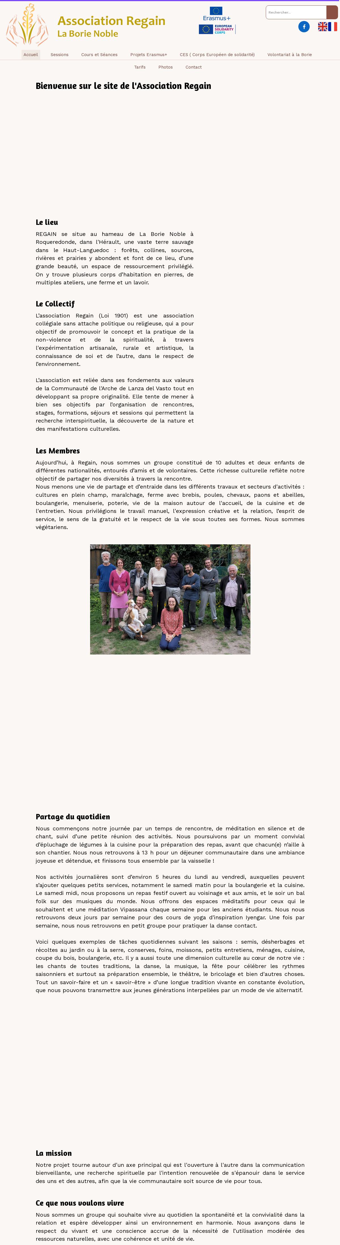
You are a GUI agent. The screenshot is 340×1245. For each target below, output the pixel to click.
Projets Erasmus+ (148, 54)
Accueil (31, 54)
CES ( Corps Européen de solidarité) (217, 54)
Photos (165, 67)
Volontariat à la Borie (289, 54)
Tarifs (140, 67)
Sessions (60, 54)
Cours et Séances (99, 54)
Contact (194, 67)
